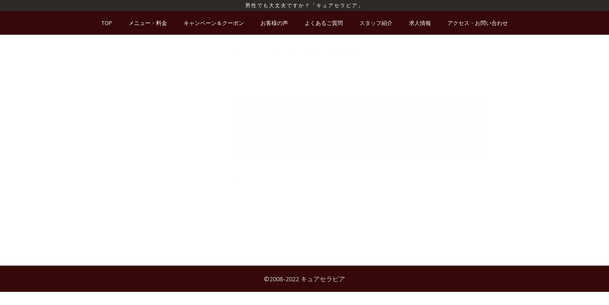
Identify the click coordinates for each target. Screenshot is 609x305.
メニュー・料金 (148, 23)
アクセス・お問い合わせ (477, 23)
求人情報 (420, 23)
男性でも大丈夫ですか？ (118, 205)
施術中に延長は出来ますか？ (123, 162)
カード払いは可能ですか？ (121, 131)
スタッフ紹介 (375, 23)
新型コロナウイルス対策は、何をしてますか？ (145, 68)
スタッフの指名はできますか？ (126, 115)
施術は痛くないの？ (112, 100)
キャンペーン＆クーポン (214, 23)
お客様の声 (274, 23)
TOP (107, 23)
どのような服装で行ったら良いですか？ (137, 221)
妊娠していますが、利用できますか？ (134, 147)
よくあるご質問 (323, 23)
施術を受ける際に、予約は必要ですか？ (137, 84)
